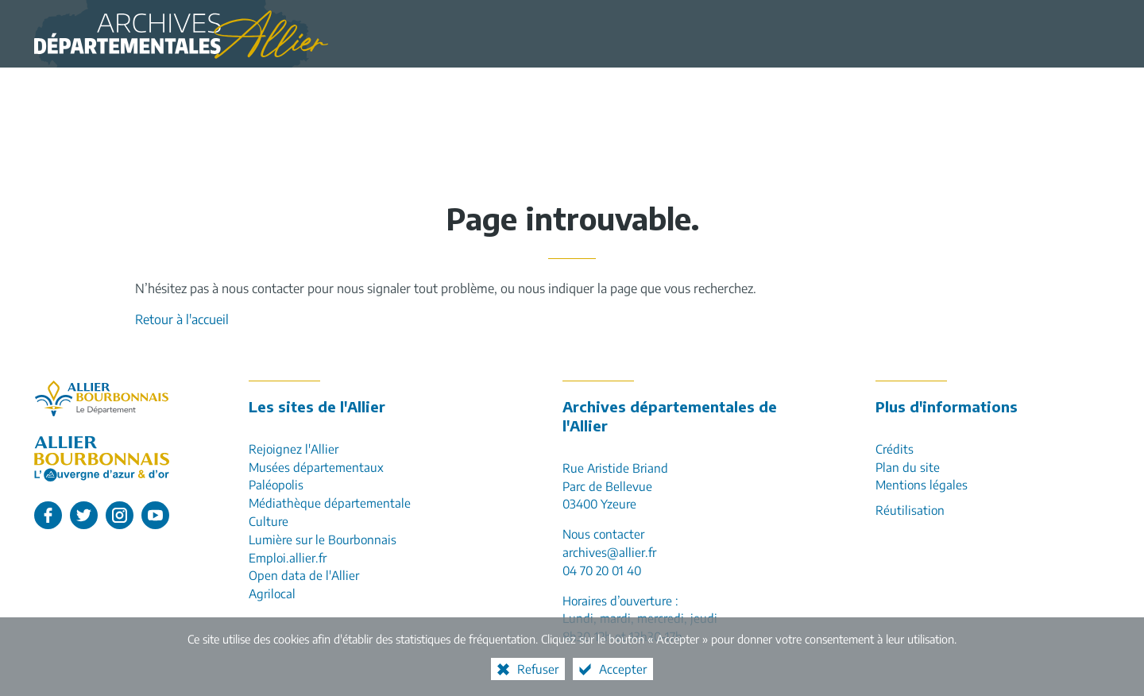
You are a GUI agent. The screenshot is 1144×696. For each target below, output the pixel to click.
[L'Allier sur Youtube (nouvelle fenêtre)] (155, 515)
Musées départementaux (316, 466)
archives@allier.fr (609, 551)
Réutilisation (910, 509)
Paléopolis (276, 484)
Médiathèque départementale (330, 502)
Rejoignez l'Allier (293, 448)
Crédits (894, 448)
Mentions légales (921, 484)
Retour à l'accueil (182, 319)
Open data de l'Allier (304, 574)
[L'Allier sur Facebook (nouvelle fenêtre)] (48, 515)
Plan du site (907, 466)
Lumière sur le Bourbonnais (322, 539)
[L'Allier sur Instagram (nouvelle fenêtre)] (119, 515)
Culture (268, 520)
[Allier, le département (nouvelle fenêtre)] (101, 398)
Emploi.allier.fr (288, 557)
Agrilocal (272, 593)
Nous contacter (603, 533)
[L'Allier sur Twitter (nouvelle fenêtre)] (84, 515)
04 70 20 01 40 (601, 570)
